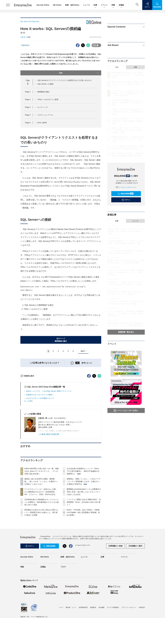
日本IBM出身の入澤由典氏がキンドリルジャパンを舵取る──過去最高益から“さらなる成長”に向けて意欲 (41, 546)
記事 (95, 5)
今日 (116, 67)
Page (27, 92)
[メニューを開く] (8, 5)
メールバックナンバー (126, 187)
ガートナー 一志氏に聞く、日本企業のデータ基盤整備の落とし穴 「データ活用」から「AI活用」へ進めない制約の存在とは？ (126, 313)
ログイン (125, 200)
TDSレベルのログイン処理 (47, 99)
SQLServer (25, 45)
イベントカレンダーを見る (126, 410)
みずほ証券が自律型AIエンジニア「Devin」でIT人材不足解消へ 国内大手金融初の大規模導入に (84, 516)
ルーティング (42, 107)
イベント (104, 5)
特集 (113, 5)
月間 (135, 67)
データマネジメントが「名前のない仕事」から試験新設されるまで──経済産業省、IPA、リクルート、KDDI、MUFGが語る (40, 536)
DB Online (57, 5)
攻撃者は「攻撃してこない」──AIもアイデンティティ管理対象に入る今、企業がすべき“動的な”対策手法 (83, 526)
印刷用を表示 (27, 421)
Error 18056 (42, 123)
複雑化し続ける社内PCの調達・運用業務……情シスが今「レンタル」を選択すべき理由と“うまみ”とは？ (40, 526)
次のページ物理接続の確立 (61, 339)
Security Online (43, 5)
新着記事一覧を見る (126, 332)
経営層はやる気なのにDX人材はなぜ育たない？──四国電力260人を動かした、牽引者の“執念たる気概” (41, 557)
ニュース (86, 5)
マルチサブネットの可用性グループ (40, 443)
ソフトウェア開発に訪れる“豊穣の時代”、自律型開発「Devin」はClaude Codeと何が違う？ (84, 546)
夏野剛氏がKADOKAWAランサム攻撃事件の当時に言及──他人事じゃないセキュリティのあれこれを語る (84, 536)
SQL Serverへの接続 (45, 84)
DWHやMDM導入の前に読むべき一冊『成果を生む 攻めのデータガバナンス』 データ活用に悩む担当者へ (41, 516)
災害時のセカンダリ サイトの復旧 (39, 439)
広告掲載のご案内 (135, 591)
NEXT (84, 351)
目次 (79, 73)
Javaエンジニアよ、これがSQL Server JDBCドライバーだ (49, 436)
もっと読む (28, 446)
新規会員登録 (126, 193)
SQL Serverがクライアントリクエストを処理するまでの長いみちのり (64, 80)
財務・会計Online (72, 5)
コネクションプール (45, 115)
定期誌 (121, 5)
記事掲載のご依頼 (115, 591)
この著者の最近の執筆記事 (48, 479)
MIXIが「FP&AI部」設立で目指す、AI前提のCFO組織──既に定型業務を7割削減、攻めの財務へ (83, 557)
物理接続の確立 (43, 92)
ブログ (63, 612)
